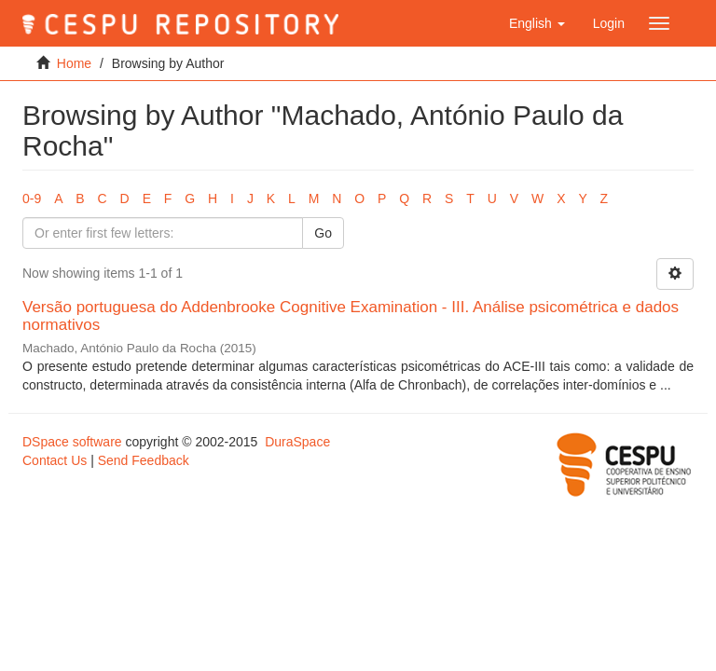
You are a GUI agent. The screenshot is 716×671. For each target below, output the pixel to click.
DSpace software (72, 441)
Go (323, 233)
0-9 (31, 198)
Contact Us (54, 460)
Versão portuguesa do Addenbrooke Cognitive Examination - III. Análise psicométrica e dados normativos (350, 316)
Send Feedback (143, 460)
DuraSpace (297, 441)
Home (74, 63)
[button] (537, 23)
